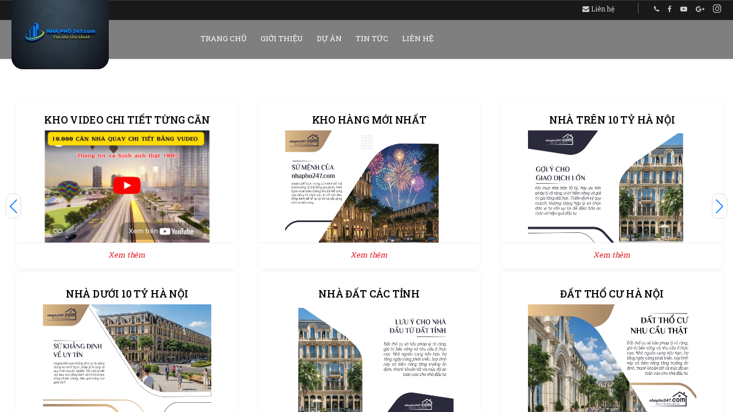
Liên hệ (598, 8)
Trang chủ (223, 38)
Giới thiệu (282, 38)
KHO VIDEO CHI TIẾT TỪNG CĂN (127, 120)
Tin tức (372, 38)
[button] (13, 206)
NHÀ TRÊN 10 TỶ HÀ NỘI (612, 120)
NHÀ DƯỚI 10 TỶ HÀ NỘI (127, 294)
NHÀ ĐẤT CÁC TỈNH (369, 294)
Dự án (329, 38)
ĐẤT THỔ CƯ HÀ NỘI (611, 294)
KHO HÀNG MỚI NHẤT (369, 120)
